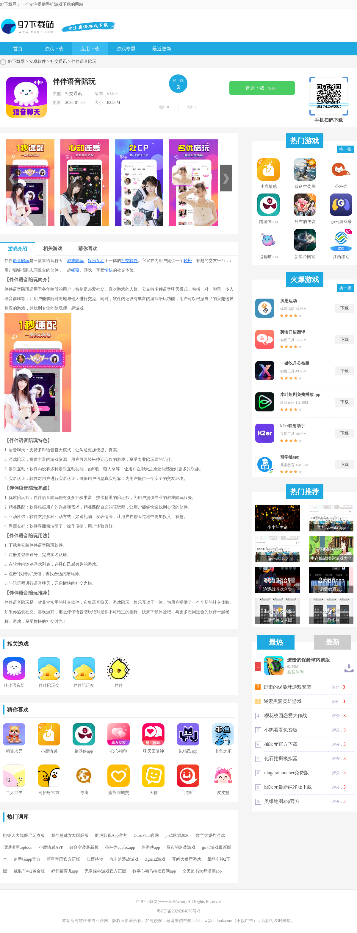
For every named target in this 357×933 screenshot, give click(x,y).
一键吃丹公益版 (294, 363)
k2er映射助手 (292, 426)
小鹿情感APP (51, 847)
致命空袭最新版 (83, 847)
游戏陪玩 (75, 260)
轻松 (188, 260)
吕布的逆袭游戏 (180, 847)
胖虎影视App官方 (111, 835)
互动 (100, 260)
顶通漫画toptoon (17, 847)
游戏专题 (125, 48)
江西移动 (95, 859)
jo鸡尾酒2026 (177, 835)
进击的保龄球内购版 (308, 660)
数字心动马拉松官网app (154, 871)
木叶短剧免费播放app (300, 394)
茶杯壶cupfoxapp (120, 847)
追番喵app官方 (27, 859)
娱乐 (92, 260)
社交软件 (129, 260)
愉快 (108, 270)
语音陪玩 (21, 260)
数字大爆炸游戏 (210, 835)
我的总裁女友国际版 (70, 835)
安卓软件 (37, 61)
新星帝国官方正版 (63, 859)
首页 (18, 48)
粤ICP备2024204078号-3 (178, 911)
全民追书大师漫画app (202, 871)
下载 (344, 308)
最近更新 (161, 48)
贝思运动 (288, 301)
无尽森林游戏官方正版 (105, 871)
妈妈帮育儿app (64, 871)
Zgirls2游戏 (155, 859)
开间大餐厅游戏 (186, 859)
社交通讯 (58, 61)
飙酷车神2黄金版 (29, 871)
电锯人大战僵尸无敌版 (24, 835)
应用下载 (89, 48)
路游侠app (151, 847)
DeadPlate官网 (146, 835)
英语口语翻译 (292, 332)
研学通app (290, 457)
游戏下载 (53, 48)
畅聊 (75, 270)
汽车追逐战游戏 (124, 859)
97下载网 (16, 61)
